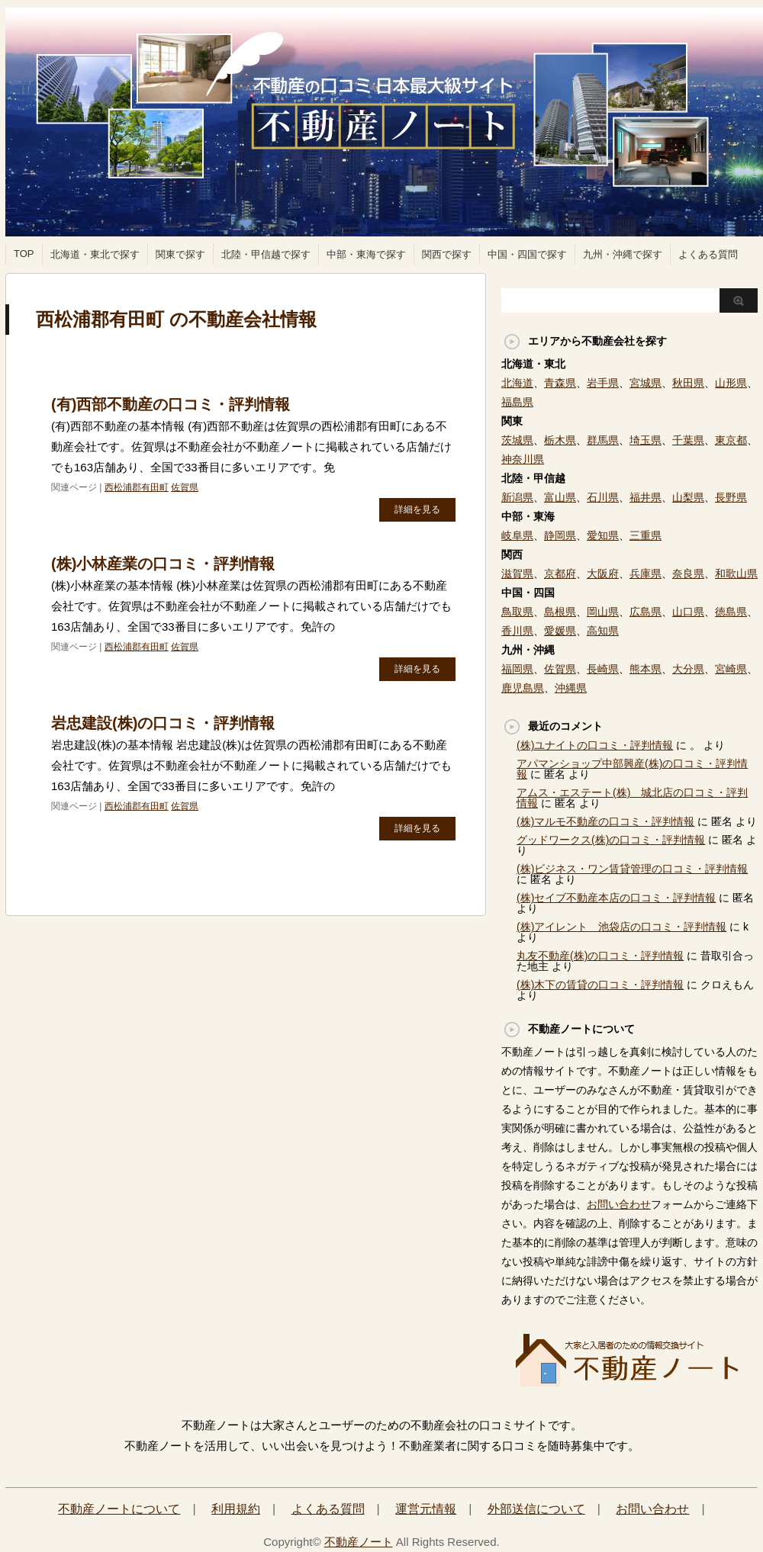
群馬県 (603, 440)
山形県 (731, 383)
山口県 (688, 612)
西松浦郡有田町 (137, 487)
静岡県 (560, 535)
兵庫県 (645, 573)
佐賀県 (184, 487)
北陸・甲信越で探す (266, 254)
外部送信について (536, 1508)
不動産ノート (358, 1541)
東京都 (731, 440)
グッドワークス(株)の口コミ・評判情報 (611, 840)
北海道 (517, 383)
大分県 (688, 669)
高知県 (603, 631)
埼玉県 (645, 440)
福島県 (517, 402)
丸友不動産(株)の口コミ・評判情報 (600, 956)
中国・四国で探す (527, 254)
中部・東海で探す (366, 254)
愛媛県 (560, 631)
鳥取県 (517, 612)
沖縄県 (571, 688)
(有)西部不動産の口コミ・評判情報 (170, 404)
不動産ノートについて (119, 1508)
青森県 (560, 383)
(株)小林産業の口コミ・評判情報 (163, 563)
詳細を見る (417, 509)
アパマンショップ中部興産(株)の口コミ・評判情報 (632, 768)
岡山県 (603, 612)
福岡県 (517, 669)
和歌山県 (736, 573)
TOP (24, 253)
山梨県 (688, 497)
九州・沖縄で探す (622, 254)
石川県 (603, 497)
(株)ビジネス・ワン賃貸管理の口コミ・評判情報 (632, 869)
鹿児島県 (522, 688)
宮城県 (645, 383)
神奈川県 (522, 459)
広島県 (645, 612)
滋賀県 (517, 573)
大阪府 (603, 573)
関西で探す (447, 254)
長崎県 (603, 669)
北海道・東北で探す (95, 254)
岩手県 (603, 383)
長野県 (731, 497)
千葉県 (688, 440)
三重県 (645, 535)
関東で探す (180, 254)
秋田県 (688, 383)
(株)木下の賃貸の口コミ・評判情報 (600, 984)
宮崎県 (731, 669)
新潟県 (517, 497)
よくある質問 (708, 254)
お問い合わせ (619, 1204)
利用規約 (235, 1508)
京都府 (560, 573)
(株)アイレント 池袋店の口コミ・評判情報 (621, 927)
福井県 (645, 497)
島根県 (560, 612)
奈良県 (688, 573)
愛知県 (603, 535)
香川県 (517, 631)
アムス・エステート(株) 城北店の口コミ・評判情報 (632, 797)
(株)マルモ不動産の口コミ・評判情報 (605, 821)
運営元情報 (425, 1508)
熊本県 (645, 669)
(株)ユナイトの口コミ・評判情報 (595, 745)
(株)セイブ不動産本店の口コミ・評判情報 (616, 898)
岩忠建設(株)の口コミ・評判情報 (163, 723)
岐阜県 (517, 535)
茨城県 (517, 440)
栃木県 (560, 440)
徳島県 (731, 612)
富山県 (560, 497)
